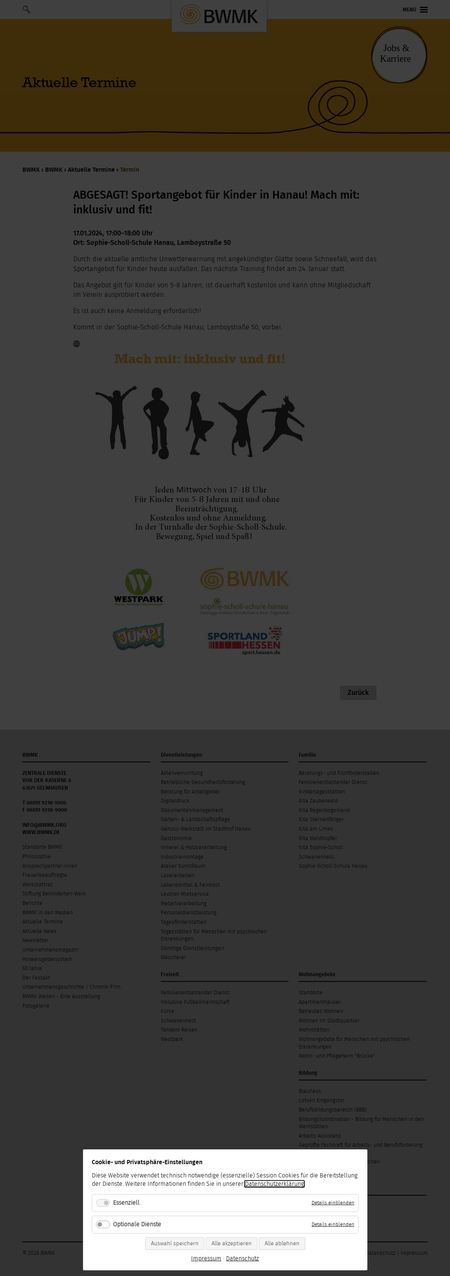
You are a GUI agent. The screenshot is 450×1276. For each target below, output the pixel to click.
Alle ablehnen (282, 1243)
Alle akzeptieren (232, 1243)
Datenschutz (242, 1259)
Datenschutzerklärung (274, 1184)
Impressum (206, 1259)
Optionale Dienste (137, 1224)
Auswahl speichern (175, 1243)
